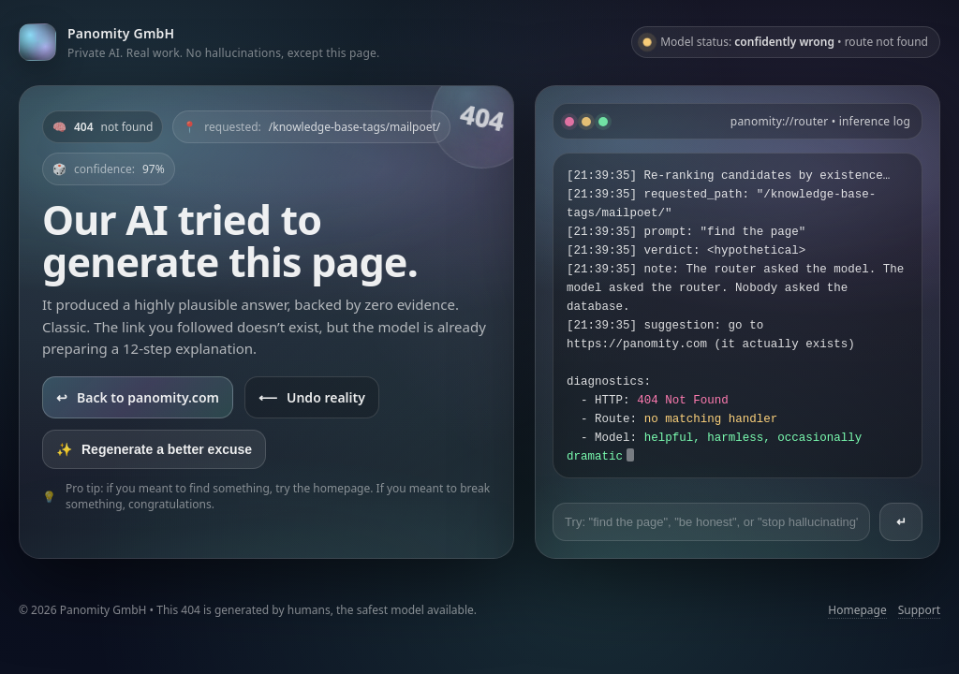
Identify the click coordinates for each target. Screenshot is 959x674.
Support (919, 610)
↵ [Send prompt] (901, 522)
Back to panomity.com (137, 397)
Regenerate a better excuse (154, 449)
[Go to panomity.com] (199, 41)
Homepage (857, 610)
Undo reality (311, 397)
